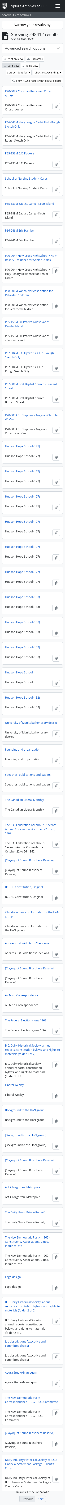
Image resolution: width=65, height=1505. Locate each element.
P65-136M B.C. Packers (19, 153)
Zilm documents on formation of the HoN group (32, 914)
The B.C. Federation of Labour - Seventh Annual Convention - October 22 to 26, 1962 (31, 829)
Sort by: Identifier (17, 72)
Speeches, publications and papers (28, 775)
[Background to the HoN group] (25, 1135)
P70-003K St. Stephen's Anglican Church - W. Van (31, 417)
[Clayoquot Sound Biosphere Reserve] (29, 860)
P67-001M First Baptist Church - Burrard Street (31, 386)
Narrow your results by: (32, 24)
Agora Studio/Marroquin (21, 1372)
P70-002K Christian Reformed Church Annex (29, 93)
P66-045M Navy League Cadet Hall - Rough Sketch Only (32, 124)
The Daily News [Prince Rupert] (25, 1212)
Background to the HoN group (25, 1110)
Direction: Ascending (46, 72)
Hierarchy (35, 59)
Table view (30, 65)
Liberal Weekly (14, 1085)
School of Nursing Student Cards (26, 178)
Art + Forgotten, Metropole (22, 1187)
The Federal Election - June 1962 (25, 1020)
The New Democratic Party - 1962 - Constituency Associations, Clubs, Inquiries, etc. (27, 1242)
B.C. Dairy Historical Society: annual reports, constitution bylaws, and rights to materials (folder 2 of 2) (32, 1306)
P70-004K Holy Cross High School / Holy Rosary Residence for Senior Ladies (31, 258)
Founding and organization (22, 749)
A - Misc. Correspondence (21, 995)
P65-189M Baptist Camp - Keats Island (29, 204)
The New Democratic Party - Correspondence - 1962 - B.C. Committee (31, 1400)
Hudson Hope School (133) (22, 597)
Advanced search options (25, 48)
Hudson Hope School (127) (22, 446)
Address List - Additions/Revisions (27, 943)
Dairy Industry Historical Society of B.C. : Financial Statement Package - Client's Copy (31, 1464)
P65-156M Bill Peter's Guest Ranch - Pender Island (28, 324)
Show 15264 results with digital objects (36, 80)
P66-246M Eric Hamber (20, 230)
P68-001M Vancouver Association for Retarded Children (29, 293)
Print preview (13, 59)
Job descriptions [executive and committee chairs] (25, 1344)
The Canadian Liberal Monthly (24, 800)
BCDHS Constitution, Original (24, 887)
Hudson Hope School (19, 672)
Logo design (13, 1277)
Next (40, 1499)
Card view (11, 65)
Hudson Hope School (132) (22, 697)
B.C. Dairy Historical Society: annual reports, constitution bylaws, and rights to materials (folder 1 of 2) (32, 1050)
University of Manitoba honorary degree (31, 723)
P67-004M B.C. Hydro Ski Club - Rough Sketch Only (29, 355)
